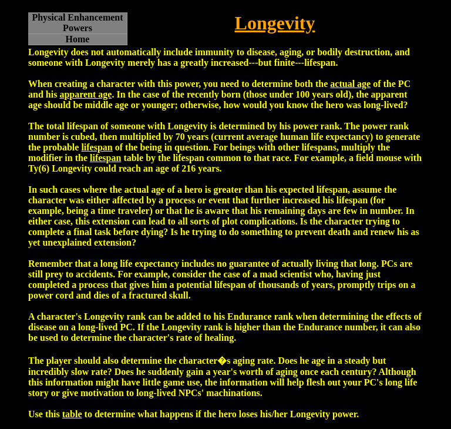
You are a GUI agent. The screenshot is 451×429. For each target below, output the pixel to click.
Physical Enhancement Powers (77, 22)
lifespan (96, 147)
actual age (350, 84)
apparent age (85, 94)
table (72, 414)
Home (78, 39)
